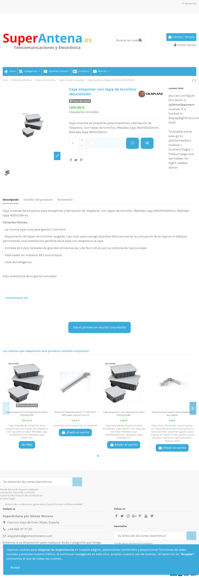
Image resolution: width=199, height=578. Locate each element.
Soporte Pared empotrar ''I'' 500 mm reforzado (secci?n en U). (75, 414)
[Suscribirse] (77, 481)
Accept (15, 567)
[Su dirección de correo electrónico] (36, 481)
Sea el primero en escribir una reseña (99, 327)
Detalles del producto (38, 199)
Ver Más (26, 445)
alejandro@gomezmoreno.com (29, 536)
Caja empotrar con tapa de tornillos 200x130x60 (124, 414)
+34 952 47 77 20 (19, 529)
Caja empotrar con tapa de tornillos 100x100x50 (27, 414)
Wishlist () (189, 3)
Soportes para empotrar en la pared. (75, 425)
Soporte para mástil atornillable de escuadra (172, 414)
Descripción (11, 199)
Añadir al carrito (104, 143)
